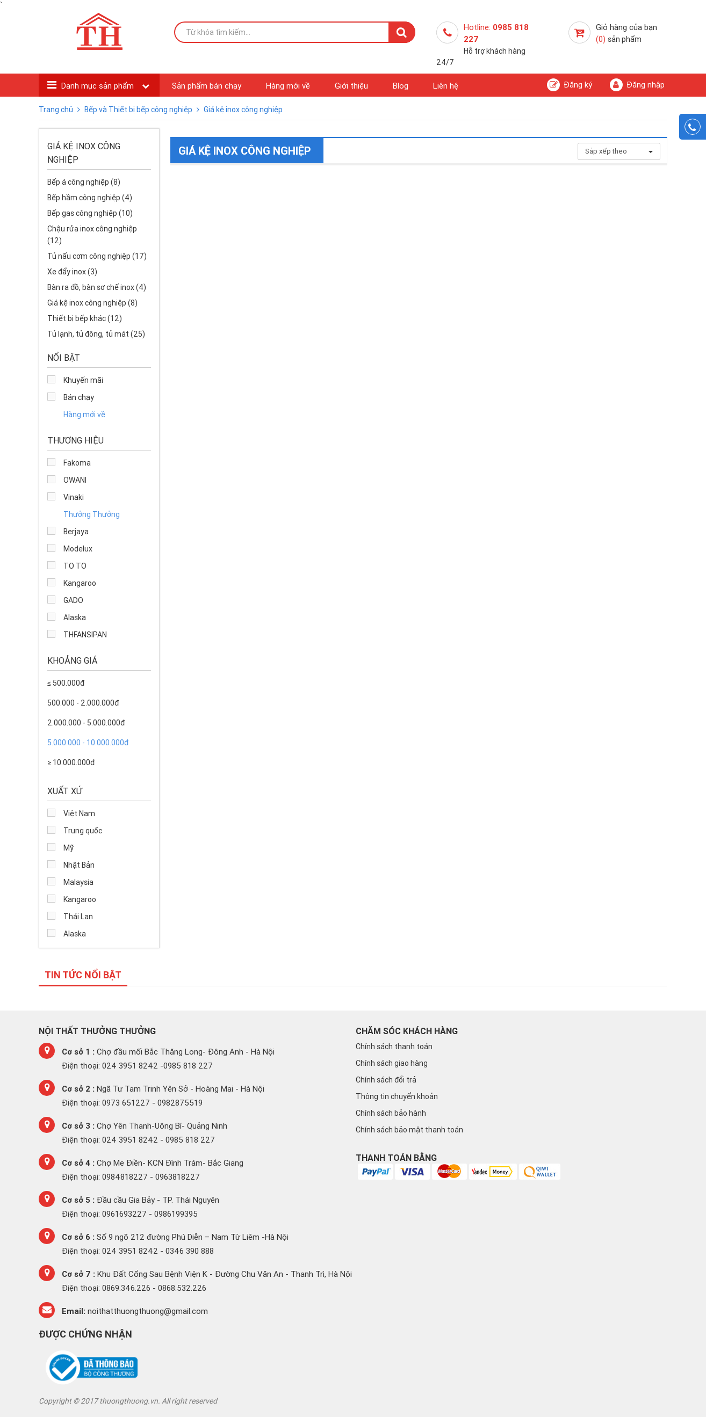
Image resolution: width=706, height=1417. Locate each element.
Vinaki (73, 497)
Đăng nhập (637, 84)
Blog (400, 86)
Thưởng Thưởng (91, 514)
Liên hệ (445, 86)
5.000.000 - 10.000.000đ (87, 742)
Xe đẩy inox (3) (72, 272)
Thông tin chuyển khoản (397, 1096)
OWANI (75, 480)
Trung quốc (82, 830)
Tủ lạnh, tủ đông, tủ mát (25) (96, 334)
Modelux (77, 549)
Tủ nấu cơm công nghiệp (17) (97, 256)
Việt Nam (79, 813)
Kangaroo (79, 583)
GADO (73, 600)
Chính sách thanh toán (394, 1046)
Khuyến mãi (83, 380)
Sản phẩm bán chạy (206, 86)
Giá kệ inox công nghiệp (243, 109)
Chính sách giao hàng (392, 1063)
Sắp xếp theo (619, 151)
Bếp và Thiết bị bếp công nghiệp (139, 109)
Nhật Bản (79, 865)
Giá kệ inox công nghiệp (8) (92, 303)
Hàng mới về (288, 86)
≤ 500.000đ (65, 683)
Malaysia (78, 882)
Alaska (74, 617)
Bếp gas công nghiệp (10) (90, 213)
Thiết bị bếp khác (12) (84, 318)
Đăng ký (569, 84)
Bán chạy (78, 397)
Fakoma (77, 463)
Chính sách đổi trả (386, 1080)
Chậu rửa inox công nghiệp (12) (92, 234)
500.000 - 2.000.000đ (83, 703)
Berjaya (76, 531)
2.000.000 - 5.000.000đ (86, 723)
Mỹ (68, 848)
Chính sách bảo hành (391, 1113)
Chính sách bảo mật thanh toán (409, 1130)
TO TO (75, 566)
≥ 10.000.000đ (71, 762)
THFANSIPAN (85, 635)
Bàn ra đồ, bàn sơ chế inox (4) (96, 287)
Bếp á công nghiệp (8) (83, 182)
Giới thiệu (351, 86)
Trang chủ (57, 109)
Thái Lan (78, 916)
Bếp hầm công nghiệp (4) (89, 197)
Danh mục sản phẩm (98, 86)
